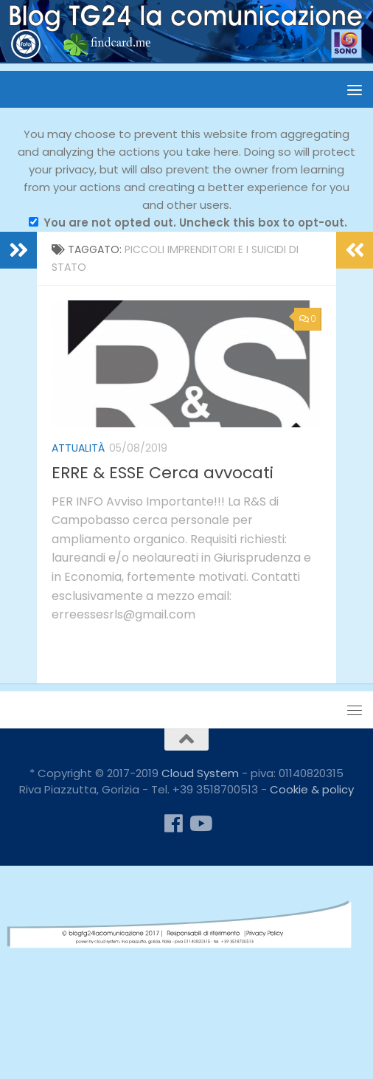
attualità (78, 448)
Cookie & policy (312, 789)
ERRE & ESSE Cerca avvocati (162, 472)
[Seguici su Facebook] (173, 823)
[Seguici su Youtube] (199, 823)
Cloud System (200, 773)
